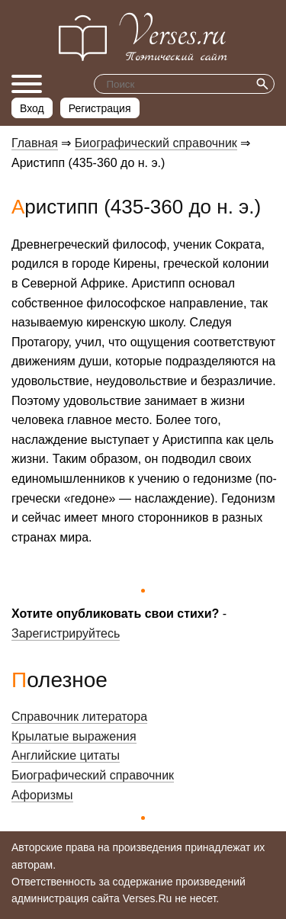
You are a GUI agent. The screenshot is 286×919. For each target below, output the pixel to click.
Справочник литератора (79, 716)
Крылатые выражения (74, 736)
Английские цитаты (65, 755)
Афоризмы (42, 795)
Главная (34, 143)
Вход (32, 108)
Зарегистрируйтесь (65, 633)
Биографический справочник (156, 143)
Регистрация (100, 108)
